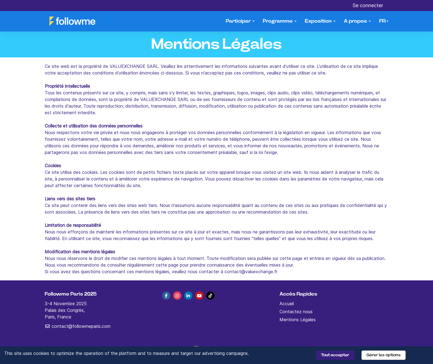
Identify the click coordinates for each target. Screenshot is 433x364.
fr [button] (384, 21)
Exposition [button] (320, 21)
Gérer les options (383, 355)
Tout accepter (335, 355)
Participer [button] (240, 21)
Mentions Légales (297, 319)
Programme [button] (280, 21)
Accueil (286, 303)
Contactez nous (296, 311)
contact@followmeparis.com (77, 326)
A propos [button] (357, 21)
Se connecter (368, 5)
